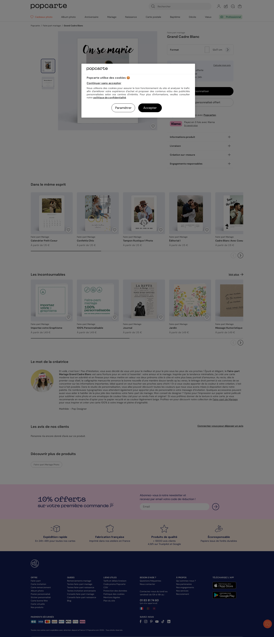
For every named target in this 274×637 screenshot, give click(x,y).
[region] (138, 91)
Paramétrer (123, 108)
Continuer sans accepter (104, 83)
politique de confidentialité (109, 97)
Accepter (150, 108)
